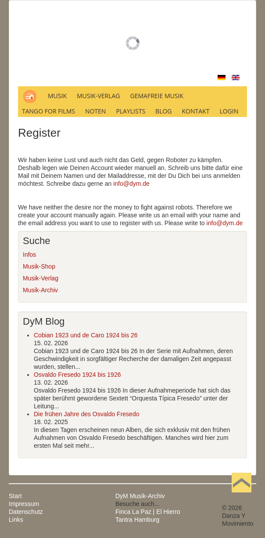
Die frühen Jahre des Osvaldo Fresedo (86, 414)
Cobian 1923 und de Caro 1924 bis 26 (86, 335)
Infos (29, 254)
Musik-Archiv (40, 290)
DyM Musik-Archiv (140, 495)
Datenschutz (26, 511)
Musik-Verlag (40, 278)
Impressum (24, 503)
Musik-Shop (39, 266)
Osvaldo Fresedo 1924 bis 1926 (77, 374)
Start (15, 495)
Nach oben (241, 495)
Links (16, 519)
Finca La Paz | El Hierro (147, 511)
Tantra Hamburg (137, 519)
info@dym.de (131, 183)
